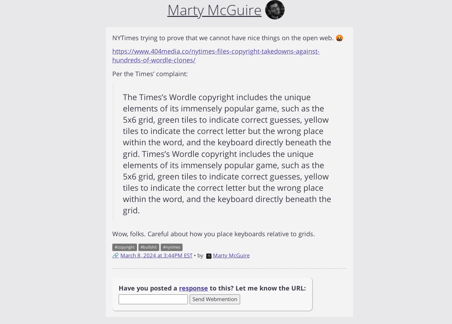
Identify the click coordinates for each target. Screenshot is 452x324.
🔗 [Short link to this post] (115, 255)
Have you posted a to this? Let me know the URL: (212, 288)
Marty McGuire (228, 255)
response (193, 288)
